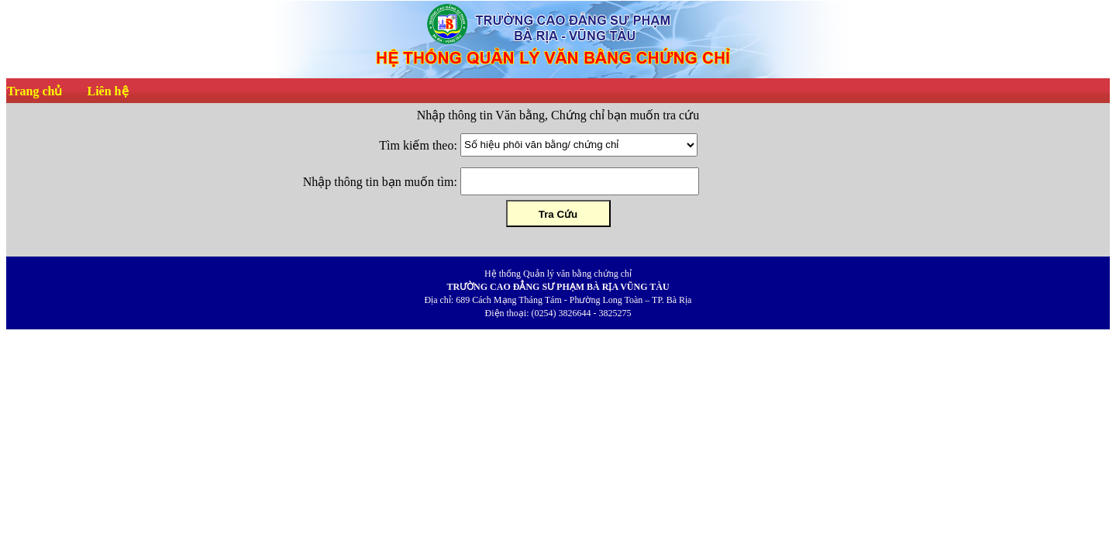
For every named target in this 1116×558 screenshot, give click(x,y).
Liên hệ (107, 91)
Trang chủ (34, 91)
